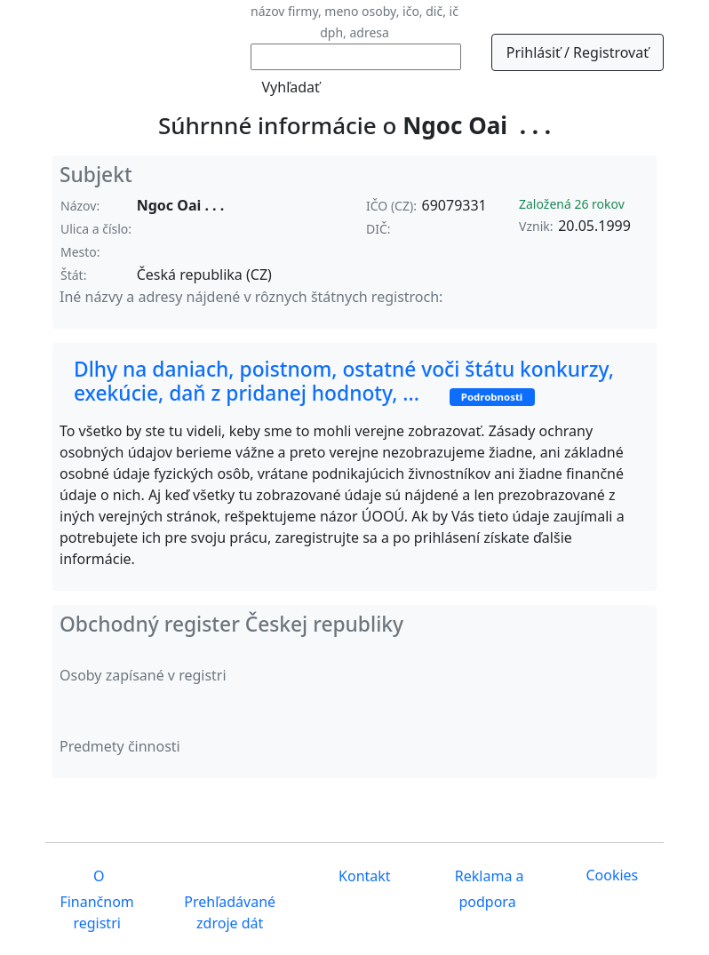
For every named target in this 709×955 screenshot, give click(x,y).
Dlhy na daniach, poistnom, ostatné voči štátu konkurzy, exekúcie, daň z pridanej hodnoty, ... (344, 381)
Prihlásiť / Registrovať (577, 52)
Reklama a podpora (487, 889)
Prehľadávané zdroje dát (229, 912)
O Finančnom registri (96, 900)
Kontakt (363, 877)
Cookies (612, 875)
